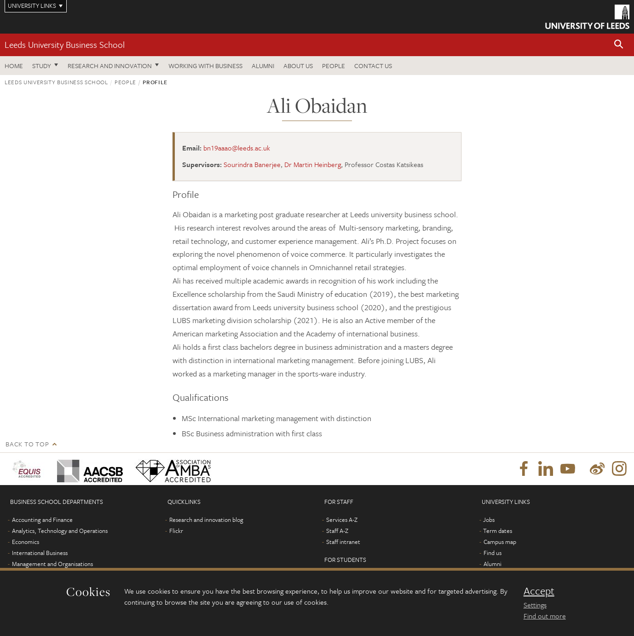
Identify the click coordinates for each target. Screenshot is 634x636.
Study (41, 65)
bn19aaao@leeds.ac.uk (236, 148)
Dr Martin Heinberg (312, 164)
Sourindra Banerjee (252, 164)
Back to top (27, 444)
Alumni (263, 65)
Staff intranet (343, 541)
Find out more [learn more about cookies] (545, 616)
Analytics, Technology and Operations (60, 530)
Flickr (176, 530)
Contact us (373, 65)
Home (14, 65)
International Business (40, 552)
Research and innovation (110, 65)
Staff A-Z (337, 530)
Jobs (489, 519)
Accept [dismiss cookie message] (539, 590)
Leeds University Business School (65, 44)
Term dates (497, 530)
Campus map (500, 541)
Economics (25, 541)
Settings (535, 605)
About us (298, 65)
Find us (492, 552)
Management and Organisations (52, 563)
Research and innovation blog (206, 519)
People (333, 65)
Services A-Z (341, 519)
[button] (618, 44)
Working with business (205, 65)
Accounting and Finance (42, 519)
